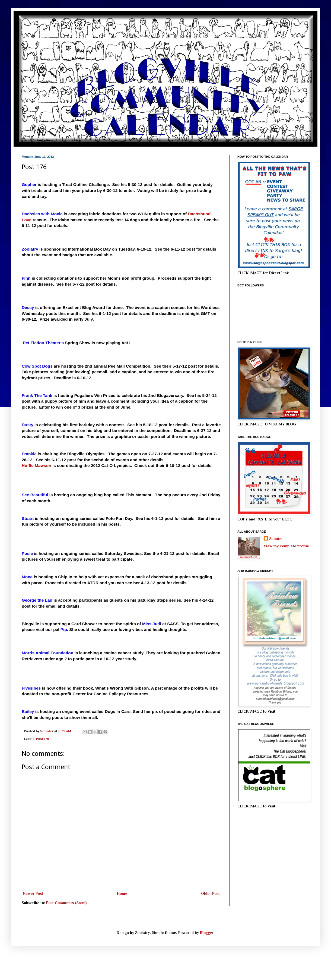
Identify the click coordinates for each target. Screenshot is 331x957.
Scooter (276, 538)
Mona (27, 576)
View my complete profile (286, 546)
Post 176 (42, 739)
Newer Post (33, 893)
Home (122, 893)
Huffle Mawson (36, 465)
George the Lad (37, 600)
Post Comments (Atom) (66, 903)
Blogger (207, 932)
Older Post (210, 893)
